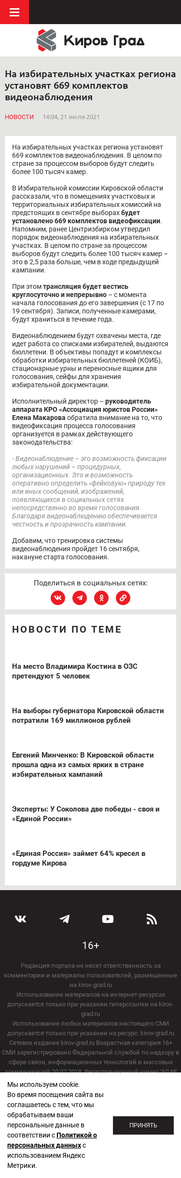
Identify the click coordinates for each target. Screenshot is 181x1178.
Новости (19, 117)
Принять (143, 1125)
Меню (14, 12)
